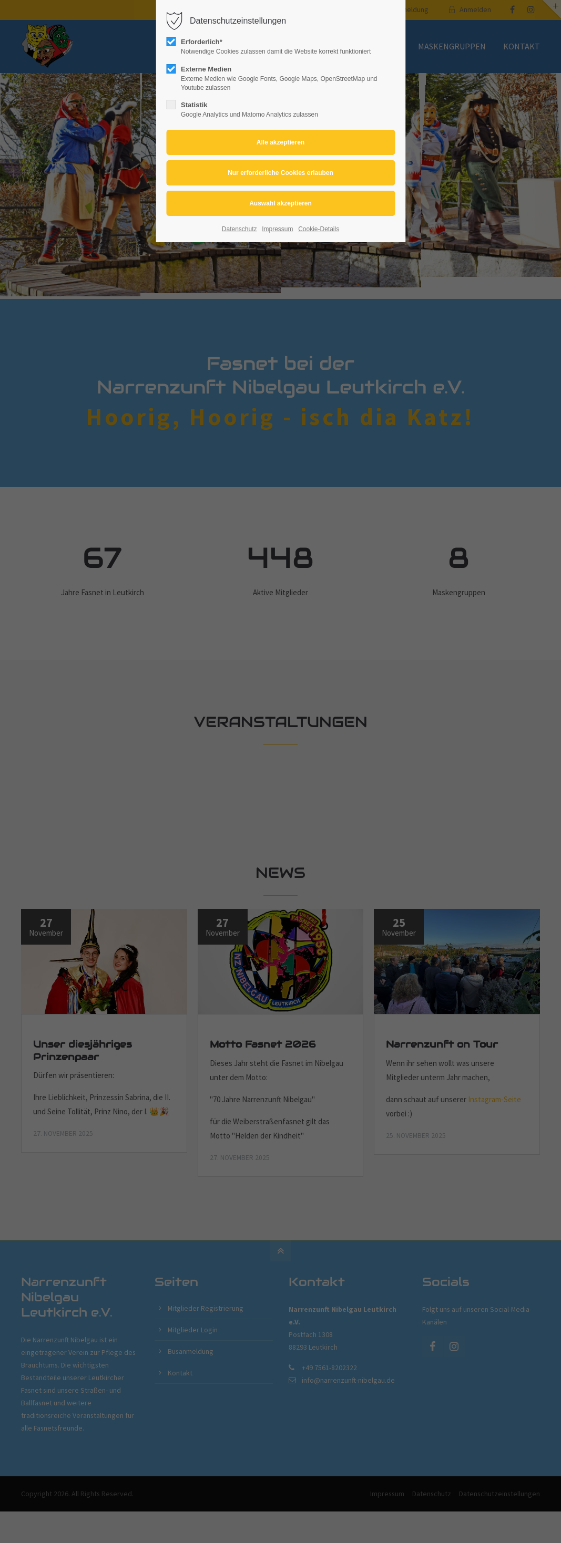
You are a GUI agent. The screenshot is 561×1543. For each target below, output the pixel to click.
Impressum (277, 229)
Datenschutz (239, 229)
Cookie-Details (318, 229)
